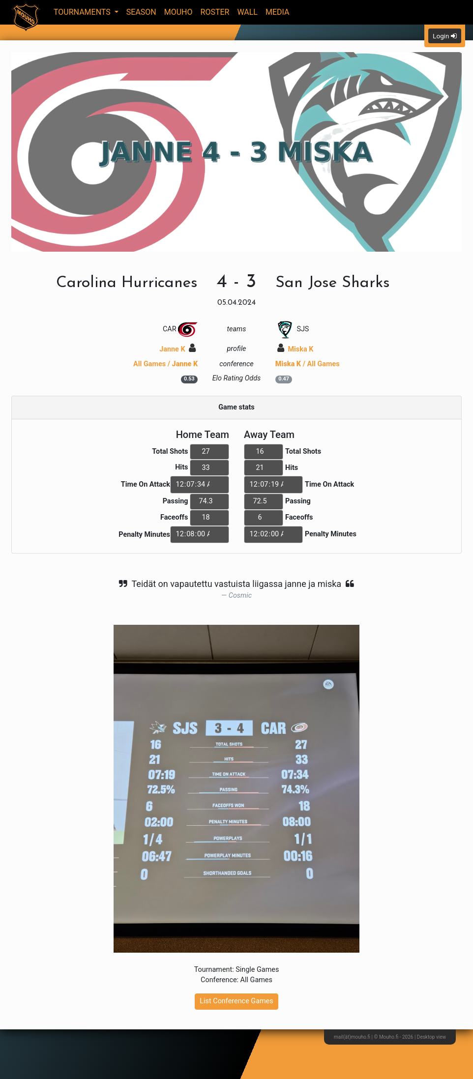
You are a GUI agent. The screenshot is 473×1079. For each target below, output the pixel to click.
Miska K (295, 349)
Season (141, 12)
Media (278, 12)
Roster (215, 12)
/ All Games (307, 364)
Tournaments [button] (83, 12)
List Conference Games (236, 1001)
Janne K (177, 349)
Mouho (178, 12)
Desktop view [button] (431, 1037)
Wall (247, 12)
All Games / (165, 364)
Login (445, 36)
